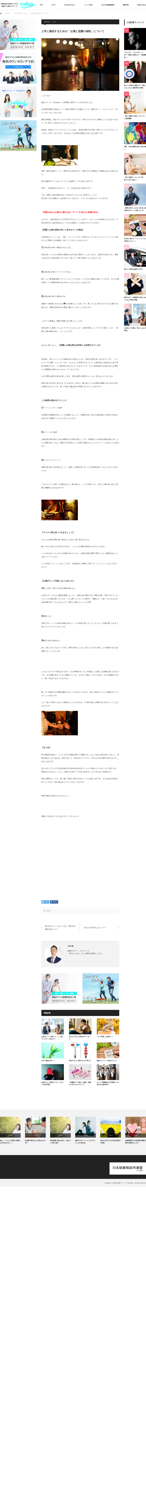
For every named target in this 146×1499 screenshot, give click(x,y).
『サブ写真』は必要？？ (105, 1036)
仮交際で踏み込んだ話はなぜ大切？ (35, 1142)
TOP (41, 5)
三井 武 (70, 946)
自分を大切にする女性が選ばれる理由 (110, 1142)
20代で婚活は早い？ (48, 1060)
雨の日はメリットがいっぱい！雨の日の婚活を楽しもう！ (60, 927)
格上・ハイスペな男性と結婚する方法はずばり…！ (10, 1142)
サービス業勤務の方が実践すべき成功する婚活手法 (108, 1083)
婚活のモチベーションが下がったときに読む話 (85, 1142)
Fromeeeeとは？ (69, 5)
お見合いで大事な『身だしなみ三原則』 (135, 329)
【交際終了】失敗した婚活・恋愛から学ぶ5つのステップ (80, 1083)
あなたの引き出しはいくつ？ (95, 928)
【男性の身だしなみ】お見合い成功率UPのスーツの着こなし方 (135, 209)
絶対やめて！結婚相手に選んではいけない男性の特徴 (135, 299)
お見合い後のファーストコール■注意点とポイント (134, 240)
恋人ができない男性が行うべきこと (80, 1038)
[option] (12, 1130)
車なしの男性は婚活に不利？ (133, 269)
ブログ (53, 5)
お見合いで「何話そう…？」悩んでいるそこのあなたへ (52, 1038)
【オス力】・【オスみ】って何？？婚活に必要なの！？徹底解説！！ (135, 55)
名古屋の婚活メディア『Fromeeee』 (123, 1183)
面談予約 (126, 5)
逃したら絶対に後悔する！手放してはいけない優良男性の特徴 (135, 87)
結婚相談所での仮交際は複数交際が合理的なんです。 (135, 1142)
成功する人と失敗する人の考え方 (80, 1060)
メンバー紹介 (88, 5)
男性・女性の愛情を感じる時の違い (135, 148)
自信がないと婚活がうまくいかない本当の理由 (52, 1083)
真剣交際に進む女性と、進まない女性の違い (60, 1142)
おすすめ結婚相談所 (107, 5)
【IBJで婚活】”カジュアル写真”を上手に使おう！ (133, 178)
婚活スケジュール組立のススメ (107, 1060)
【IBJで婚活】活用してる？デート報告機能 (134, 117)
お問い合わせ (141, 5)
